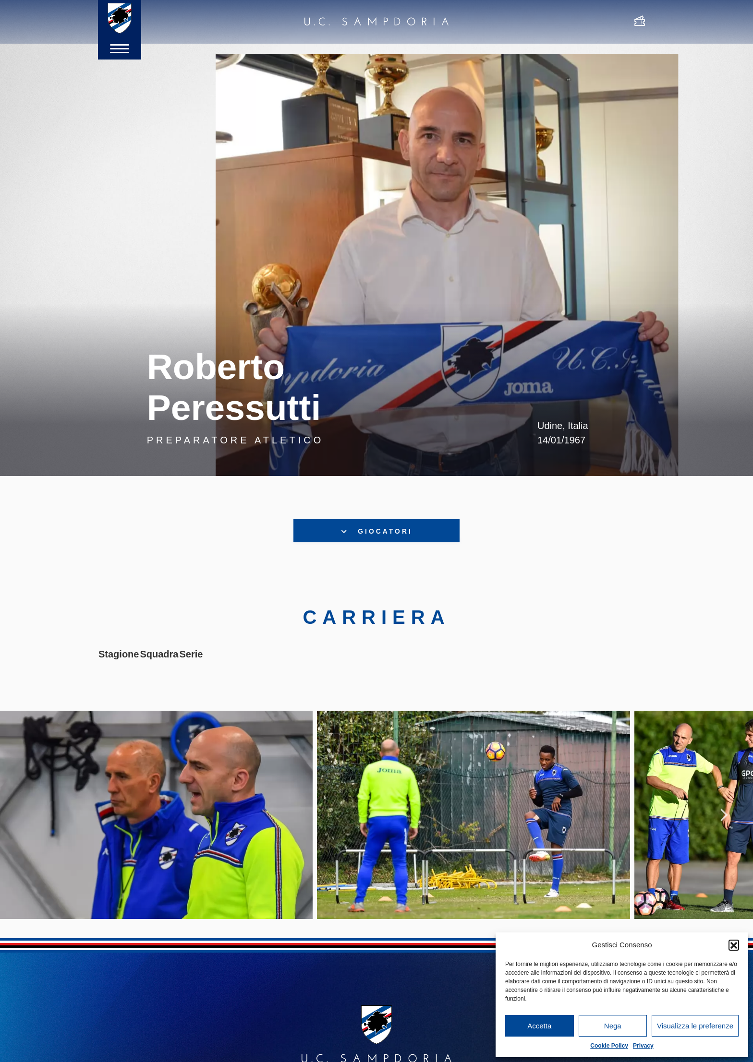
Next (724, 834)
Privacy (643, 1045)
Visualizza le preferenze (695, 1026)
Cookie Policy (609, 1045)
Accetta (539, 1026)
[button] (734, 945)
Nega (612, 1026)
